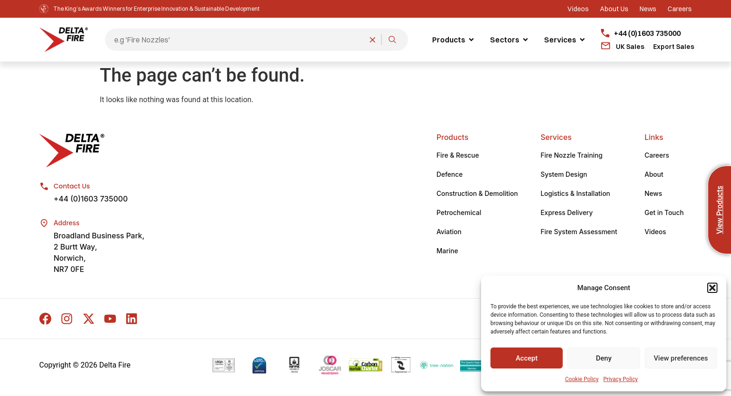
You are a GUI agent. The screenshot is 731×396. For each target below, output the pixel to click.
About (653, 175)
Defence (449, 175)
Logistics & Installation (575, 194)
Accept (527, 358)
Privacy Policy (620, 379)
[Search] (392, 39)
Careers (656, 156)
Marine (447, 252)
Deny (604, 358)
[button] (712, 287)
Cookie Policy (582, 379)
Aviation (449, 232)
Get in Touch (663, 213)
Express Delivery (566, 213)
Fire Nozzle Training (571, 156)
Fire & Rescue (457, 156)
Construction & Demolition (477, 194)
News (653, 194)
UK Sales (630, 46)
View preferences (681, 358)
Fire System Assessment (578, 232)
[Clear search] (372, 39)
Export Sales (673, 46)
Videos (655, 232)
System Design (563, 175)
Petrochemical (458, 213)
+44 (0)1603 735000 (91, 199)
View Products (719, 210)
